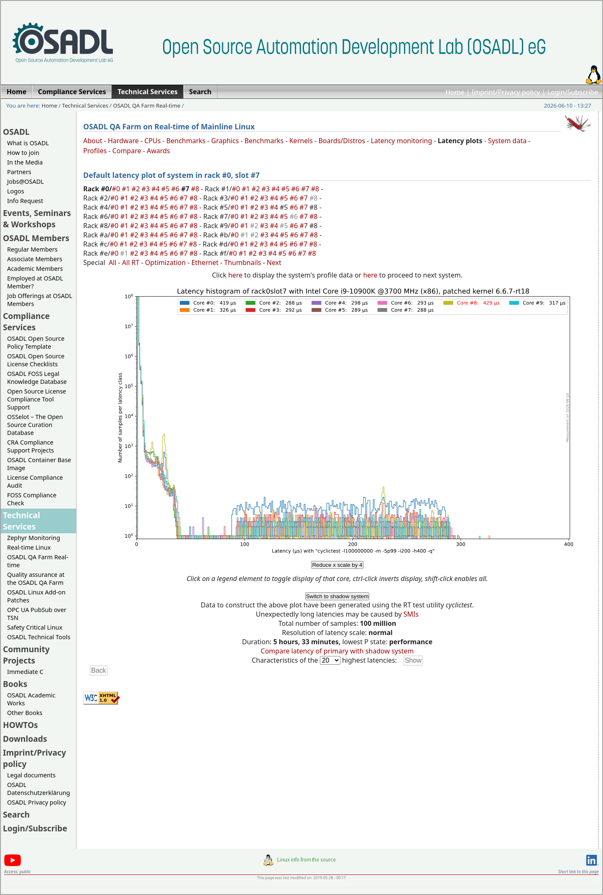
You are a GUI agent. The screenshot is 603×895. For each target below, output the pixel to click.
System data (507, 140)
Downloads (25, 738)
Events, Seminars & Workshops (37, 218)
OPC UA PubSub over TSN (36, 614)
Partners (19, 172)
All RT (131, 262)
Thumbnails (242, 262)
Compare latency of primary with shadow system (337, 651)
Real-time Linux (29, 547)
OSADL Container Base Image (39, 464)
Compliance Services (26, 321)
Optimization (165, 262)
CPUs (152, 140)
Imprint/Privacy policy (506, 92)
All (112, 262)
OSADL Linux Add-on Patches (36, 596)
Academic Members (35, 269)
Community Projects (26, 654)
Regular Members (32, 249)
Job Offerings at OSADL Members (39, 300)
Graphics (225, 140)
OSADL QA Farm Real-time (146, 105)
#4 (156, 188)
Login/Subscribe (572, 92)
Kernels (301, 140)
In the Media (25, 162)
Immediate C (25, 672)
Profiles (95, 150)
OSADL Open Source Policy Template (35, 342)
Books (15, 683)
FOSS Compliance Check (31, 499)
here (235, 275)
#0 (117, 188)
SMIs (411, 614)
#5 (166, 188)
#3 (147, 188)
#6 (176, 188)
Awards (158, 150)
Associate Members (34, 259)
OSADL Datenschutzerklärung (38, 789)
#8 (196, 188)
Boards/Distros (341, 140)
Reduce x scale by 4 (337, 565)
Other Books (24, 713)
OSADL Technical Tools (38, 637)
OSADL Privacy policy (36, 802)
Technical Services (85, 105)
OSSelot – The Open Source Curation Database (35, 425)
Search (16, 814)
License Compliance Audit (35, 481)
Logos (15, 191)
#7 (306, 188)
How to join (23, 153)
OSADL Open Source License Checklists (35, 360)
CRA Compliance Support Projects (30, 446)
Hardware (123, 140)
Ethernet (205, 262)
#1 (127, 188)
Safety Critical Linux (34, 627)
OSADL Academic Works (31, 699)
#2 (137, 188)
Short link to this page (578, 871)
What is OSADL (28, 143)
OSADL (16, 131)
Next (274, 262)
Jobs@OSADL (25, 181)
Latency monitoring (401, 140)
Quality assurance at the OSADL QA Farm (35, 578)
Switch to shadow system (337, 596)
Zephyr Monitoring (33, 538)
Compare (126, 150)
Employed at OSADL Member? (35, 282)
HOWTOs (20, 724)
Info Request (25, 201)
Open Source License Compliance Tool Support (36, 399)
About (92, 140)
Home (455, 92)
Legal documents (31, 775)
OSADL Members (36, 238)
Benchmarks (186, 140)
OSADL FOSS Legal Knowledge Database (37, 378)
